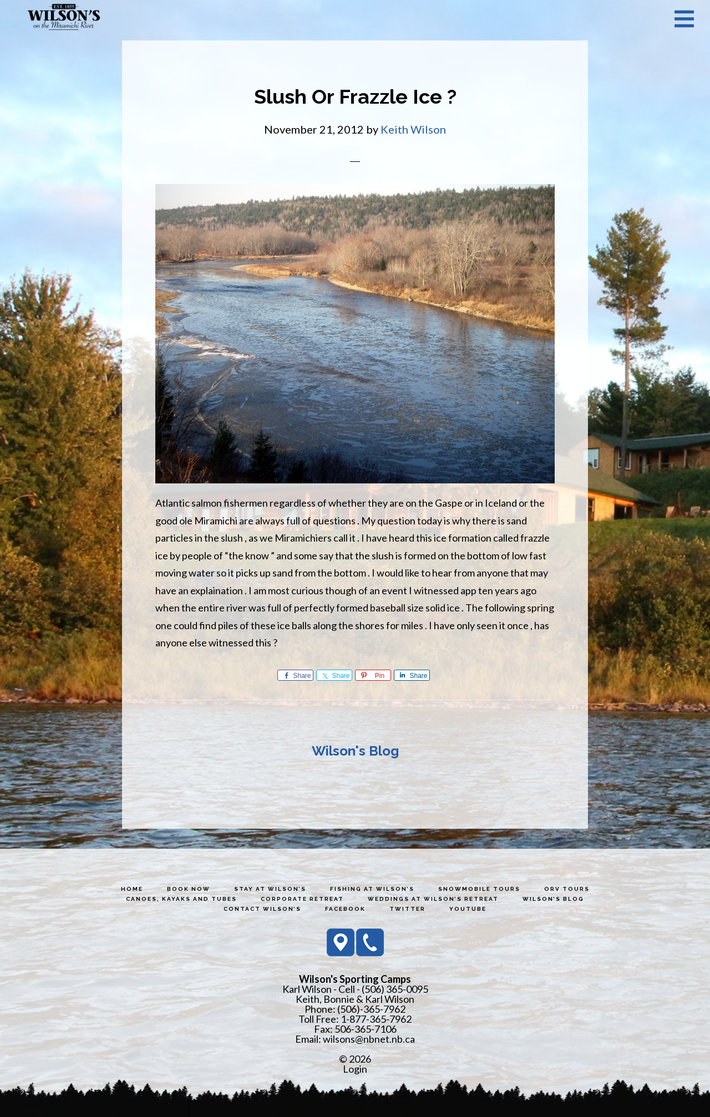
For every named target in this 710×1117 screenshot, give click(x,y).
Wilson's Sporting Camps (64, 18)
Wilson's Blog (355, 751)
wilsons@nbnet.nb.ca (369, 1039)
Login (355, 1069)
